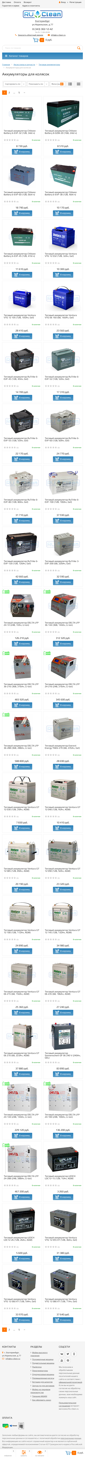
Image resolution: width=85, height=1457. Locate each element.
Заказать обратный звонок (30, 35)
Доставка (6, 2)
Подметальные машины (43, 1363)
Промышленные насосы (43, 1378)
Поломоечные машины (42, 1359)
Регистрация (75, 2)
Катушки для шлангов (42, 1382)
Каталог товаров (16, 55)
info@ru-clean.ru (58, 35)
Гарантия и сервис (10, 5)
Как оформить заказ (41, 1400)
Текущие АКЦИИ (39, 1396)
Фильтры (56, 84)
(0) (11, 140)
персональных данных (71, 1438)
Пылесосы (36, 1367)
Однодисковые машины (43, 1374)
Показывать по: (36, 84)
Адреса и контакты (31, 5)
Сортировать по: (13, 84)
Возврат (28, 2)
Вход (62, 2)
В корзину (24, 151)
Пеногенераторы (40, 1370)
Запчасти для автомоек (43, 1386)
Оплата (17, 2)
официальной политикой (70, 1382)
